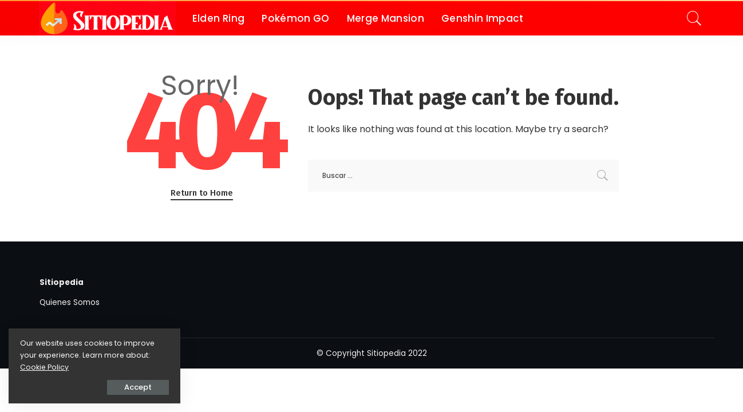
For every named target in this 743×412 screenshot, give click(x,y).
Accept (138, 387)
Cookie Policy (44, 367)
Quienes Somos (69, 302)
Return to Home (202, 193)
